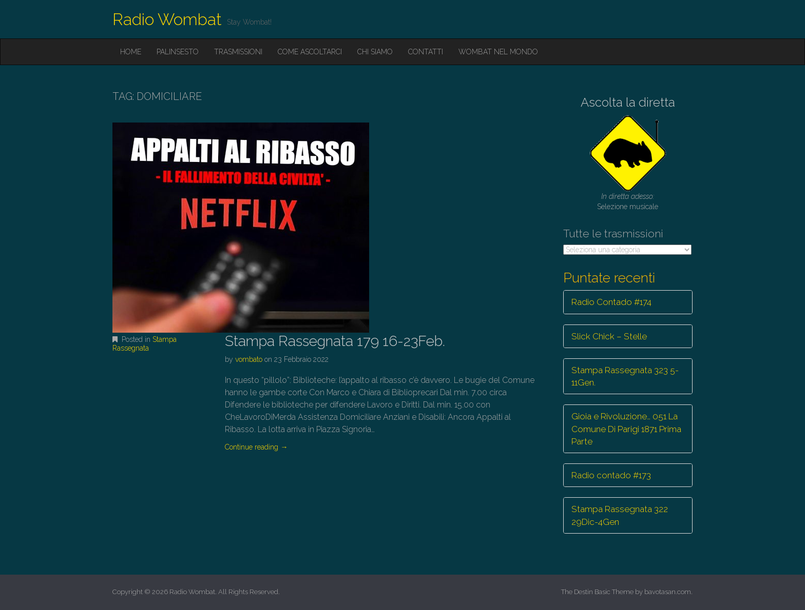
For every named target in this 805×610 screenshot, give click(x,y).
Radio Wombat (167, 19)
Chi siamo (375, 52)
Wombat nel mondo (498, 52)
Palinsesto (178, 52)
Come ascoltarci (310, 52)
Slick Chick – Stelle (609, 336)
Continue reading (256, 447)
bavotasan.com (667, 592)
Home (130, 52)
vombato (248, 359)
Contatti (425, 52)
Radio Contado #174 (611, 302)
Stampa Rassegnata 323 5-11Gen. (625, 376)
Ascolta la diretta (628, 102)
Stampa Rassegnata (144, 343)
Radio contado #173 (611, 475)
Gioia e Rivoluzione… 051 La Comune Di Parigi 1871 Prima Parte (626, 428)
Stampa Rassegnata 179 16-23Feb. (335, 341)
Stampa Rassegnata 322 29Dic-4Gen (619, 515)
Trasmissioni (238, 52)
